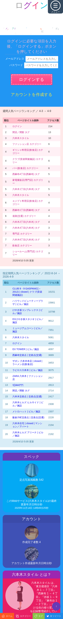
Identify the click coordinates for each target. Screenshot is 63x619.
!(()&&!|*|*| (17, 385)
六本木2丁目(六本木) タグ (26, 222)
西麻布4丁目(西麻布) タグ (26, 174)
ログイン (17, 126)
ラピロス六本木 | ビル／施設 (27, 370)
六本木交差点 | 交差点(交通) (27, 396)
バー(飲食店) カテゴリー (25, 168)
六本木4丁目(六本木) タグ (26, 227)
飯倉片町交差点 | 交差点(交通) (28, 417)
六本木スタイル (20, 138)
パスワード (16, 65)
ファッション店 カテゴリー (26, 144)
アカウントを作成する (31, 94)
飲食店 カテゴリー (22, 245)
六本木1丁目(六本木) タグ (26, 189)
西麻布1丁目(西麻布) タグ (26, 210)
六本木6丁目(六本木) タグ (26, 239)
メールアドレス (14, 58)
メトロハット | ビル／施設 (26, 411)
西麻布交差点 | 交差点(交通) (27, 355)
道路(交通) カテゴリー (24, 216)
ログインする (31, 79)
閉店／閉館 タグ (21, 132)
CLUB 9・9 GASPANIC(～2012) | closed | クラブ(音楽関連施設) (27, 291)
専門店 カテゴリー (22, 233)
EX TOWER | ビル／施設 (25, 349)
